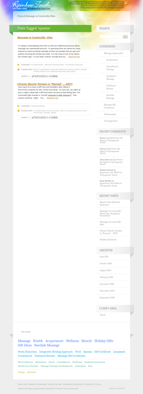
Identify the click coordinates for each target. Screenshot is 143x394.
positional (38, 113)
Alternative (31, 372)
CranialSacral (52, 111)
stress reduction (41, 71)
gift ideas (25, 345)
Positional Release (74, 65)
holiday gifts (103, 341)
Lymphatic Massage (111, 77)
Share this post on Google (42, 76)
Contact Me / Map (78, 3)
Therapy (21, 372)
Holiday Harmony (108, 239)
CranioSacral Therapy (112, 68)
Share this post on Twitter (47, 76)
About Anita (117, 3)
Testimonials (110, 114)
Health (36, 69)
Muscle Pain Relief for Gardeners (110, 203)
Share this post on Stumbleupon (52, 76)
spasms (83, 69)
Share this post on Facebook (38, 76)
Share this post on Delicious (33, 76)
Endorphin (80, 366)
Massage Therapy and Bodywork (57, 366)
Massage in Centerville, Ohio (35, 37)
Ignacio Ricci (74, 389)
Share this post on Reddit (50, 76)
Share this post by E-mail (31, 76)
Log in (103, 314)
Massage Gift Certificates (110, 106)
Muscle (71, 69)
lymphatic (119, 351)
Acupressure (37, 65)
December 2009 (107, 284)
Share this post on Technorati (57, 76)
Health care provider (28, 366)
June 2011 (104, 256)
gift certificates (25, 362)
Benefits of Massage (99, 3)
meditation (40, 362)
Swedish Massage (58, 71)
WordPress (50, 389)
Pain (90, 366)
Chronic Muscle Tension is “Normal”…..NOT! (45, 84)
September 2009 (107, 297)
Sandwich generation (95, 362)
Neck (77, 69)
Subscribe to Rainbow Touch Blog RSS (126, 2)
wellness (71, 71)
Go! (125, 37)
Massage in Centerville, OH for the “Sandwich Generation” (110, 213)
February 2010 (106, 277)
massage (71, 111)
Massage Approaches (54, 65)
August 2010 (105, 270)
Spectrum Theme (62, 389)
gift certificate (102, 351)
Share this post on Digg (35, 76)
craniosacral (25, 355)
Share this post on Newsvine (54, 76)
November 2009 (107, 290)
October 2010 (106, 263)
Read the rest (74, 57)
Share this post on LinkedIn (45, 76)
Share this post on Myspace (40, 76)
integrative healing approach (53, 69)
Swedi (53, 113)
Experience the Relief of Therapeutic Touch (102, 7)
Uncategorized (38, 106)
